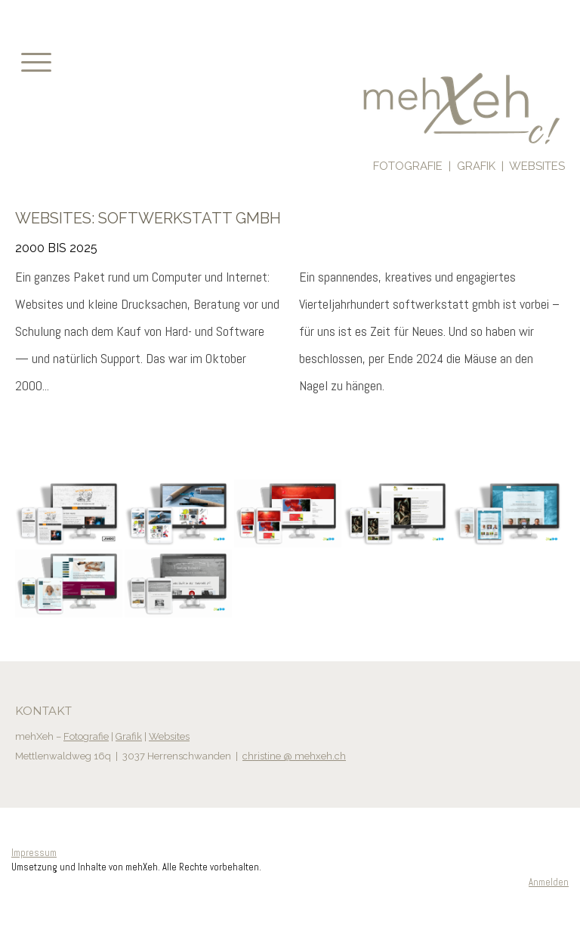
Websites (169, 736)
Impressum (34, 852)
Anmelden (549, 882)
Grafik (129, 736)
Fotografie (86, 736)
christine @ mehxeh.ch (294, 756)
